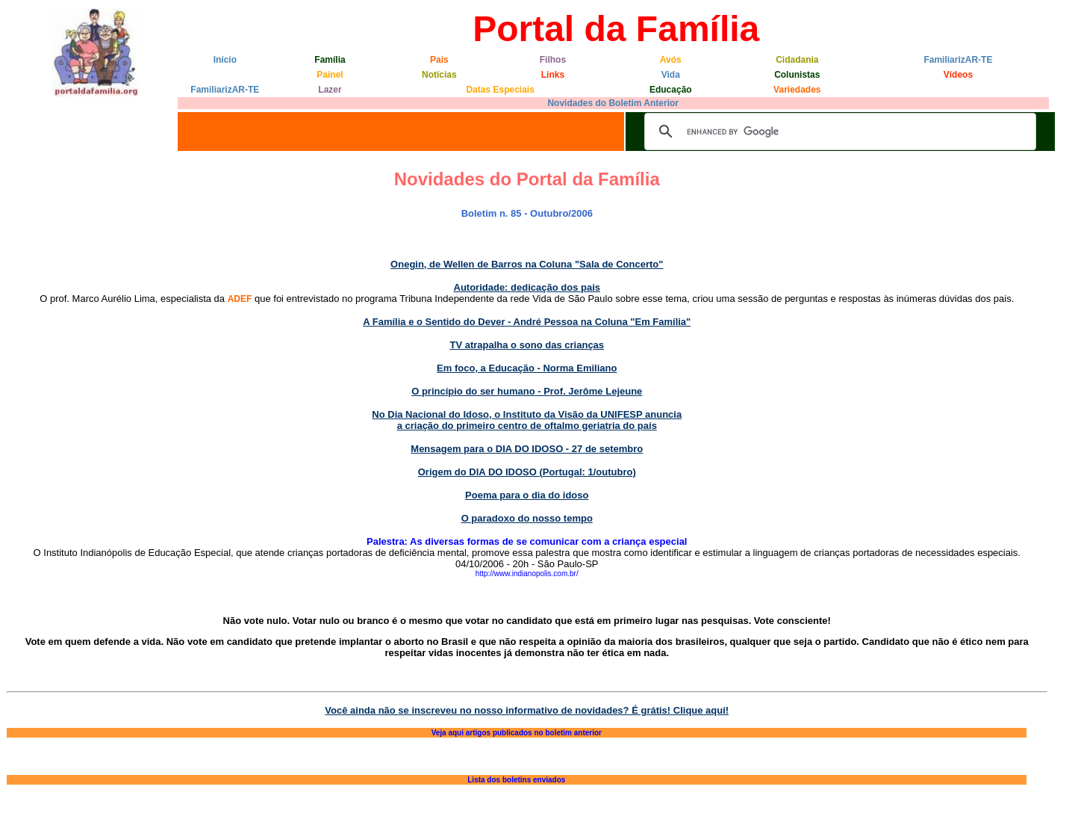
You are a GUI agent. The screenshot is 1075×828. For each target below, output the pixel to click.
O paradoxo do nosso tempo (527, 518)
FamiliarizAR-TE (957, 60)
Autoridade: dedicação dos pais (527, 287)
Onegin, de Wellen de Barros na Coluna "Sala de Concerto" (526, 264)
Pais (439, 60)
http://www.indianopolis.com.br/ (527, 573)
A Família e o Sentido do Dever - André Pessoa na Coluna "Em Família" (527, 321)
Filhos (553, 60)
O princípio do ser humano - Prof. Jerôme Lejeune (526, 391)
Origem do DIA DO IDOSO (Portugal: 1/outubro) (527, 472)
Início (225, 60)
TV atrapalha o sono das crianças (526, 344)
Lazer (329, 89)
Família (329, 60)
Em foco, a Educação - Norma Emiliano (527, 368)
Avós (671, 60)
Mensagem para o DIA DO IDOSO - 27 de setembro (527, 448)
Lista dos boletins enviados (516, 780)
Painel (330, 74)
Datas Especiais (500, 89)
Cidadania (797, 60)
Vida (670, 74)
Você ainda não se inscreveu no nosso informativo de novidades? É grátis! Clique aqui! (527, 710)
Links (552, 74)
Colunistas (797, 74)
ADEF (240, 299)
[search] (838, 131)
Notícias (439, 74)
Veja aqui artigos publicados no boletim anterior (516, 733)
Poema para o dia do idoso (526, 495)
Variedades (796, 89)
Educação (670, 89)
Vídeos (958, 74)
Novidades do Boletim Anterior (613, 103)
